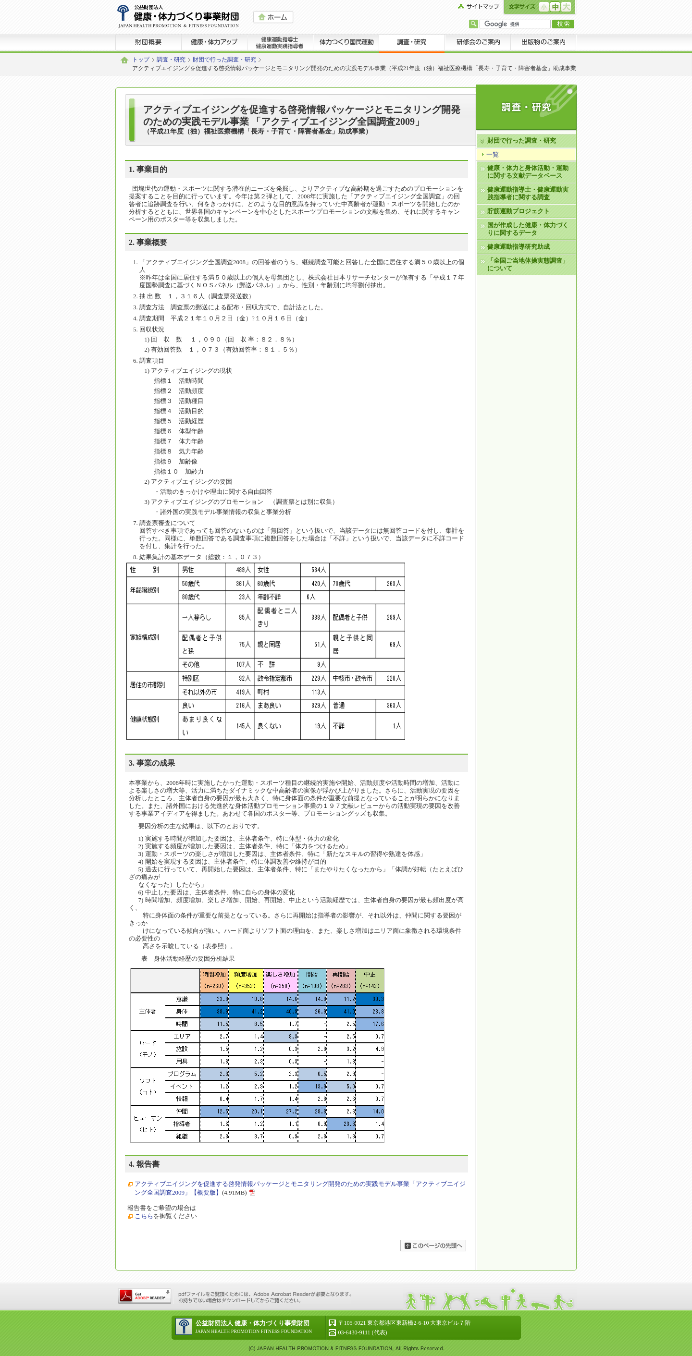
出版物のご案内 (544, 43)
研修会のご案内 (478, 43)
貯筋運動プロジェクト (518, 211)
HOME (273, 17)
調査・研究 (412, 43)
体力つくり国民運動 (346, 43)
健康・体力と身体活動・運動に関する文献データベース (527, 171)
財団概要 (148, 43)
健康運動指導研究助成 (518, 246)
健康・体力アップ (214, 43)
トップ (140, 60)
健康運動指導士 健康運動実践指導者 (280, 43)
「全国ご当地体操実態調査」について (527, 264)
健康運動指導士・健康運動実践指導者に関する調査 (527, 193)
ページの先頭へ (433, 1245)
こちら (144, 1216)
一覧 (492, 154)
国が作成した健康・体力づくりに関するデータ (527, 228)
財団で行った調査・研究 (224, 60)
